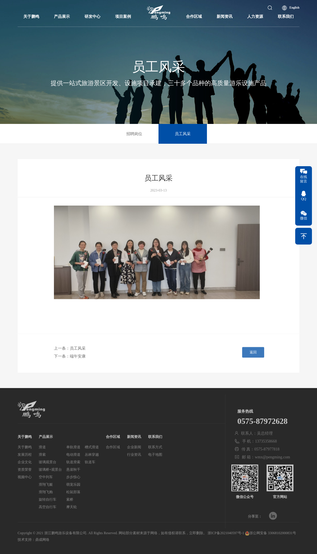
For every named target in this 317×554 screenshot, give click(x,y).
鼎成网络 (42, 539)
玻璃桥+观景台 (50, 477)
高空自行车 (47, 514)
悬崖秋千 (73, 477)
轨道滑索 (73, 469)
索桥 (69, 507)
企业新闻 (134, 454)
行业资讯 (134, 462)
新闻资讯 (224, 16)
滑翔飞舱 (46, 499)
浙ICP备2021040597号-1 (226, 533)
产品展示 (62, 16)
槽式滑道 (92, 454)
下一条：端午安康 (70, 358)
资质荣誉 (25, 477)
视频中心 (25, 484)
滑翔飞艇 (46, 492)
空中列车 (46, 484)
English (294, 7)
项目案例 (123, 16)
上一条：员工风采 (70, 350)
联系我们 (286, 16)
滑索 (42, 462)
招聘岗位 (134, 134)
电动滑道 (73, 462)
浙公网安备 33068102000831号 (270, 533)
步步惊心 (73, 484)
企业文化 (25, 469)
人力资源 (255, 16)
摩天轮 (71, 514)
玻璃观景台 (47, 469)
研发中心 (92, 16)
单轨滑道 (73, 454)
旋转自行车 (47, 507)
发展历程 (25, 462)
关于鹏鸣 (31, 16)
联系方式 (155, 454)
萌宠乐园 (73, 492)
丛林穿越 (92, 462)
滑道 (42, 454)
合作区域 (194, 16)
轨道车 (90, 469)
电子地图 (155, 462)
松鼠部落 (73, 499)
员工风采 (183, 134)
